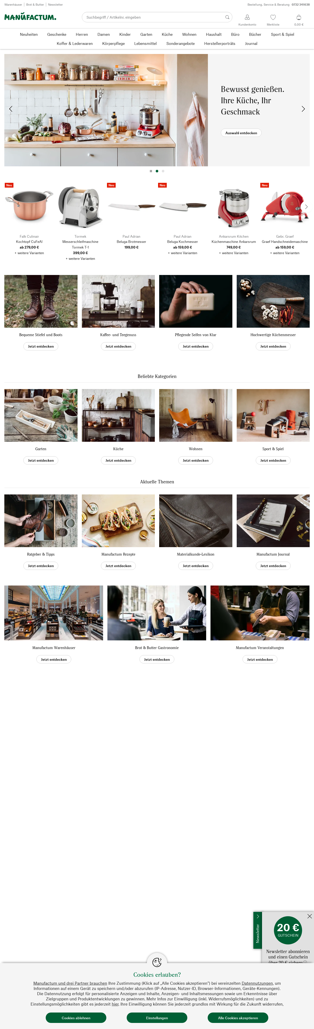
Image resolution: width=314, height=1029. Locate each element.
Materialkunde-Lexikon (195, 554)
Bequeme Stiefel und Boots (40, 334)
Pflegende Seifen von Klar (195, 334)
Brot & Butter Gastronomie (157, 647)
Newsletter (55, 4)
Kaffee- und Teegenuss (118, 334)
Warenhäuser (13, 4)
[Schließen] (309, 916)
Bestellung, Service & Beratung (279, 4)
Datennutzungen (257, 983)
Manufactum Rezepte (118, 554)
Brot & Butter (35, 4)
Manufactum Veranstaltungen (260, 647)
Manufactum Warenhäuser (53, 647)
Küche (118, 449)
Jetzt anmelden (273, 914)
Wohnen (195, 449)
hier (115, 1003)
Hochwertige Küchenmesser (273, 334)
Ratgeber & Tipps (41, 554)
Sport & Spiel (273, 449)
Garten (40, 449)
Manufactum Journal (273, 554)
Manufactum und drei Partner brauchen (70, 983)
